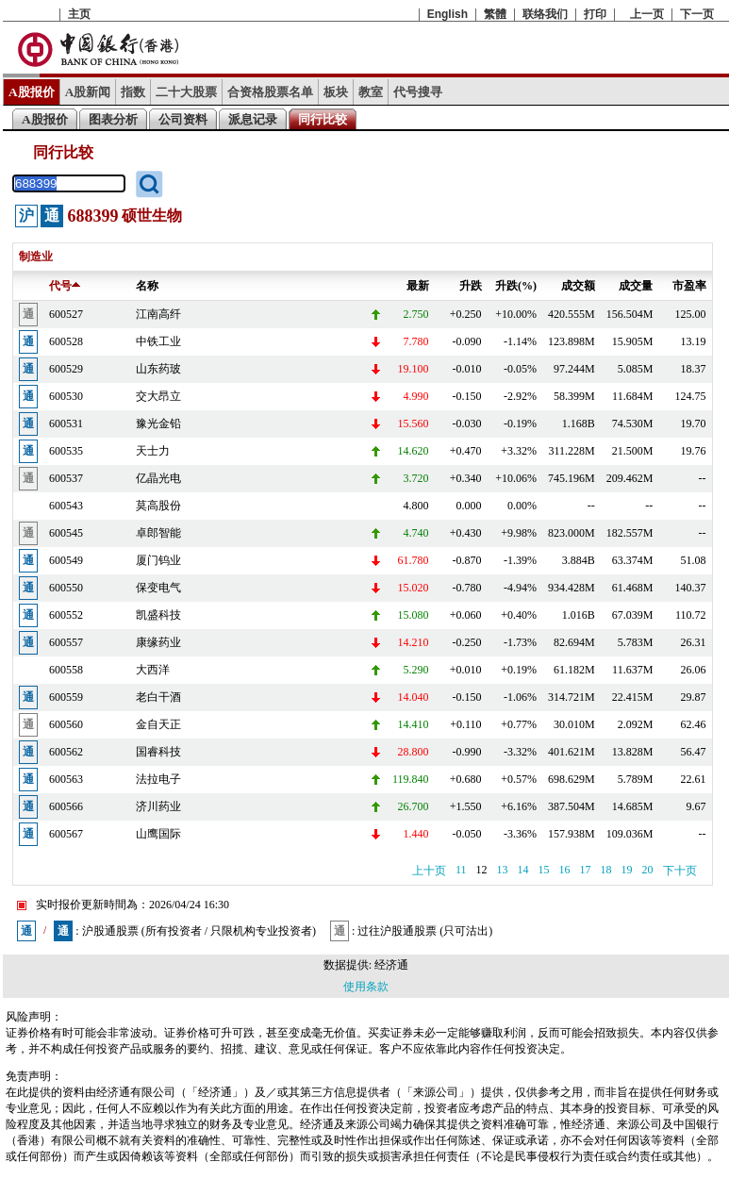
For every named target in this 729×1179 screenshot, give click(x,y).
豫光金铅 (158, 423)
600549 (66, 560)
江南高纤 (158, 314)
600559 (66, 697)
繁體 (495, 14)
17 (585, 869)
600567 (66, 833)
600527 (66, 314)
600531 (66, 423)
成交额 (578, 285)
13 (502, 869)
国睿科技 (158, 751)
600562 (66, 751)
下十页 (680, 870)
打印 (595, 14)
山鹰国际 (158, 833)
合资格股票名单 (270, 92)
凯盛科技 (158, 615)
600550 (66, 587)
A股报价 (31, 92)
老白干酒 (158, 697)
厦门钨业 (158, 560)
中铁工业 (158, 341)
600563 (66, 779)
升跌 (470, 285)
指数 (133, 92)
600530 (66, 396)
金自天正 (158, 724)
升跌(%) (516, 285)
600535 (66, 450)
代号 (64, 285)
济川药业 (158, 806)
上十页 (429, 870)
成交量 (636, 285)
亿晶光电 (158, 478)
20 (648, 869)
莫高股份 (158, 505)
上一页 (647, 14)
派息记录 (252, 119)
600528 (66, 341)
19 (627, 869)
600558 (66, 669)
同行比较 (322, 119)
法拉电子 (158, 779)
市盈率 (689, 285)
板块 (335, 92)
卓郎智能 (158, 533)
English (447, 14)
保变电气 (158, 587)
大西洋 (153, 669)
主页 (79, 14)
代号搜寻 (417, 92)
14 (523, 869)
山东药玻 (158, 368)
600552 (66, 615)
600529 (66, 368)
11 (461, 869)
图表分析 (113, 119)
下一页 (697, 14)
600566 (66, 806)
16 (565, 869)
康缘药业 (158, 642)
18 (606, 869)
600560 (66, 724)
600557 (66, 642)
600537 (66, 478)
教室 (370, 92)
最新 (417, 285)
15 (544, 869)
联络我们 (545, 14)
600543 (66, 505)
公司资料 (182, 119)
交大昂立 (158, 396)
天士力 (153, 450)
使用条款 (366, 986)
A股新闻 (88, 92)
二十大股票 (186, 92)
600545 (66, 533)
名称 (147, 285)
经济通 (391, 964)
